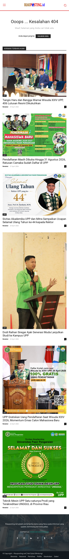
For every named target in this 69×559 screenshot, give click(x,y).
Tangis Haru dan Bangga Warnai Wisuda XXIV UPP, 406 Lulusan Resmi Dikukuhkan (33, 101)
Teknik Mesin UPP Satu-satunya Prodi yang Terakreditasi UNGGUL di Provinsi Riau (28, 502)
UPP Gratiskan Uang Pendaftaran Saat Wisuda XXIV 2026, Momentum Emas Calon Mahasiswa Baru (33, 418)
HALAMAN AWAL (43, 36)
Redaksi (5, 107)
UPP (4, 96)
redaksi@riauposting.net (39, 532)
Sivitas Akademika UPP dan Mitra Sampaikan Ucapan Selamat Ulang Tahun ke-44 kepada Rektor (34, 220)
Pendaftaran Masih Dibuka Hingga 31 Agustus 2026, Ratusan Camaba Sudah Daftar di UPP (34, 161)
